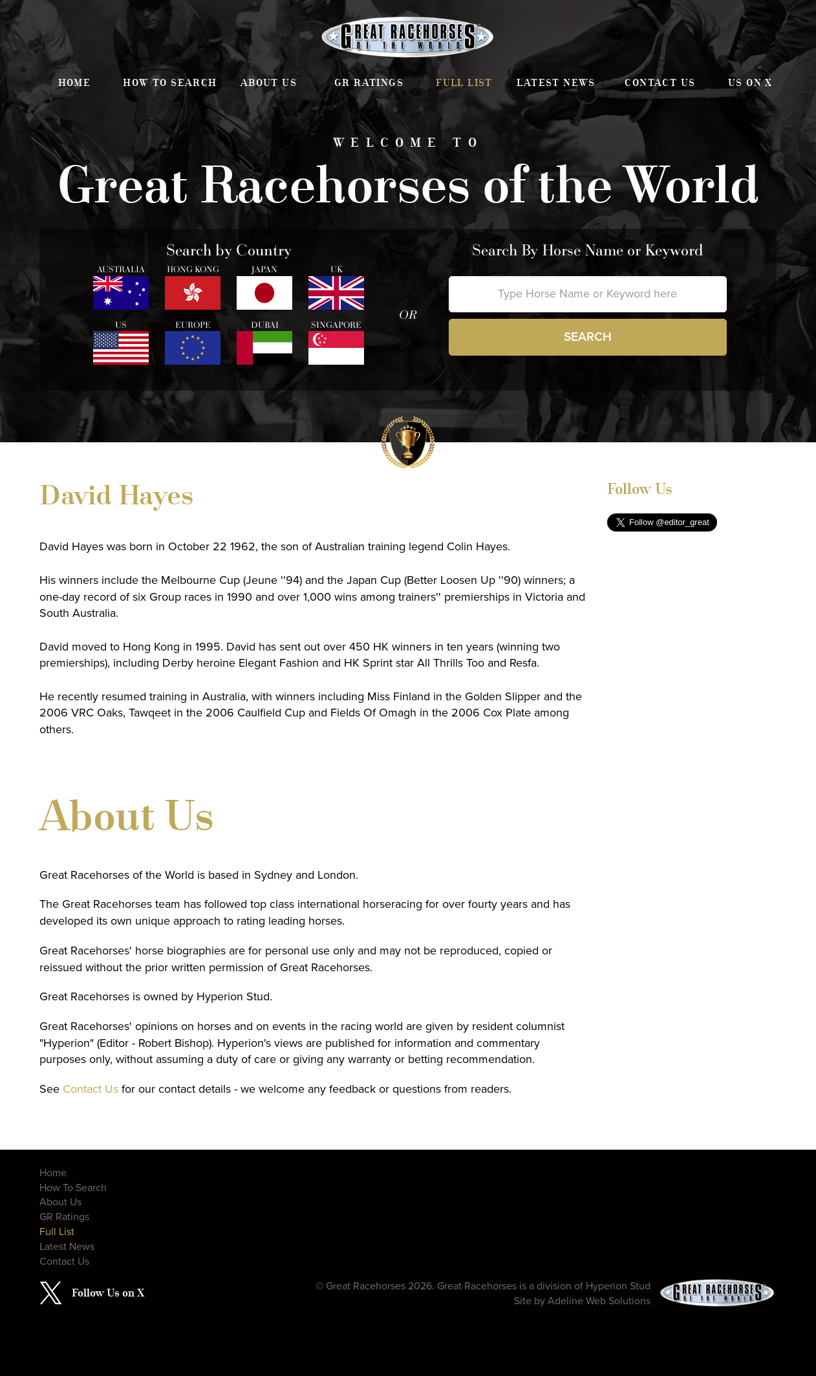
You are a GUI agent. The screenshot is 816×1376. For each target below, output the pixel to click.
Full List (464, 82)
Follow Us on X (108, 1292)
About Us (269, 82)
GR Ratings (368, 82)
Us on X (750, 82)
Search (588, 337)
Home (74, 82)
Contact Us (660, 82)
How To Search (170, 82)
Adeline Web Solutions (599, 1301)
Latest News (556, 82)
